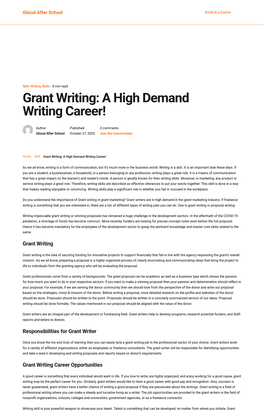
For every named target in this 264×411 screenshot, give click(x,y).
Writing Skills (40, 86)
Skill (26, 86)
